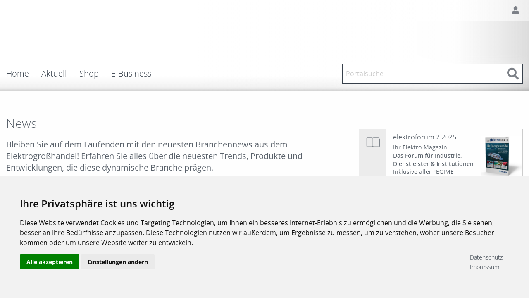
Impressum (484, 267)
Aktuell (54, 74)
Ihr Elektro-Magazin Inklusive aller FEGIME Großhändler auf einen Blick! (433, 163)
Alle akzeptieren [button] (49, 262)
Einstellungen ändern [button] (118, 262)
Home (17, 74)
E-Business (131, 74)
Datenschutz (486, 257)
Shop (89, 74)
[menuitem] (23, 74)
